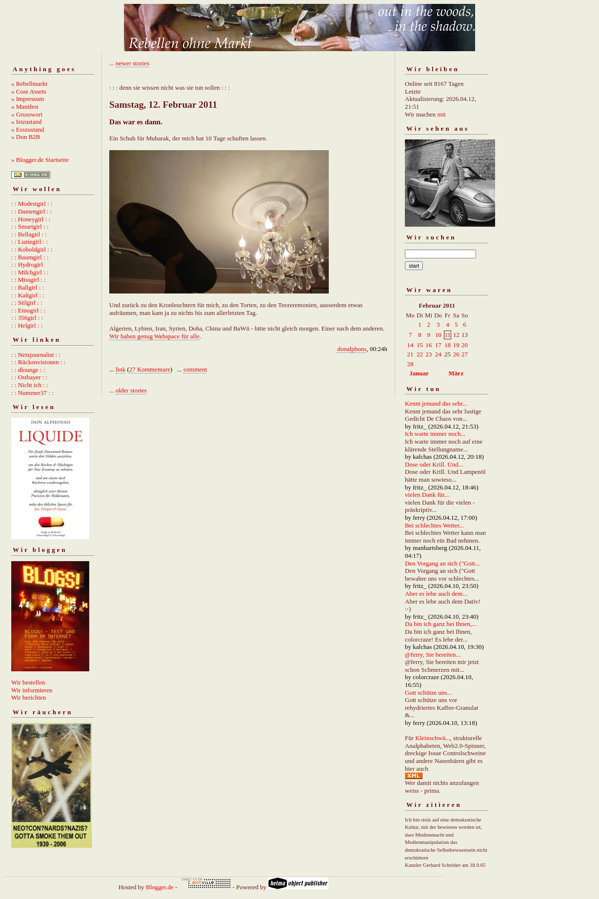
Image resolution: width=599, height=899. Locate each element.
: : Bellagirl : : (29, 234)
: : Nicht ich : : (29, 385)
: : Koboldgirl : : (32, 249)
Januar (419, 373)
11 (447, 334)
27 (464, 354)
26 (456, 354)
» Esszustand (27, 129)
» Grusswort (26, 114)
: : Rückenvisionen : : (38, 362)
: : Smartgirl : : (30, 226)
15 (420, 345)
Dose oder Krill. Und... (434, 464)
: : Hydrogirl (27, 264)
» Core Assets (28, 91)
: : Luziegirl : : (29, 241)
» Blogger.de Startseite (40, 159)
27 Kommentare (149, 369)
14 (410, 345)
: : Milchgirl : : (30, 272)
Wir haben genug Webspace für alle (154, 336)
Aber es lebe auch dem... (436, 593)
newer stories (132, 63)
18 (447, 345)
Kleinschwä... (432, 738)
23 (428, 354)
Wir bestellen (28, 682)
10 (438, 334)
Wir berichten (28, 697)
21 (410, 354)
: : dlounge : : (28, 369)
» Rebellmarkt (29, 83)
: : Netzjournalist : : (35, 354)
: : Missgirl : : (28, 279)
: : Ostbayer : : (29, 377)
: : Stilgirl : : (26, 302)
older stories (131, 390)
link (120, 369)
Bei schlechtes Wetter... (434, 525)
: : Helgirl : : (26, 325)
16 (428, 345)
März (456, 373)
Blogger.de (160, 887)
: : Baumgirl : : (30, 257)
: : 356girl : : (27, 317)
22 (420, 354)
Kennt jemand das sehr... (436, 403)
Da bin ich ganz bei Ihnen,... (441, 623)
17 (438, 345)
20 (464, 345)
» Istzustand (26, 121)
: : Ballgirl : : (27, 287)
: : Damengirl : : (31, 211)
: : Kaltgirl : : (27, 295)
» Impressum (27, 98)
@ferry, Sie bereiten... (432, 654)
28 (410, 364)
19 (456, 345)
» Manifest (25, 106)
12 (456, 334)
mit (442, 114)
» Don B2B (25, 136)
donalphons (351, 348)
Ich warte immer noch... (435, 433)
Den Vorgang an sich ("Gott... (442, 563)
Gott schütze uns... (428, 692)
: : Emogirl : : (28, 310)
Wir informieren (31, 690)
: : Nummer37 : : (32, 392)
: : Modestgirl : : (32, 203)
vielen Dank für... (427, 494)
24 (438, 354)
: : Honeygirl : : (30, 219)
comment (195, 369)
